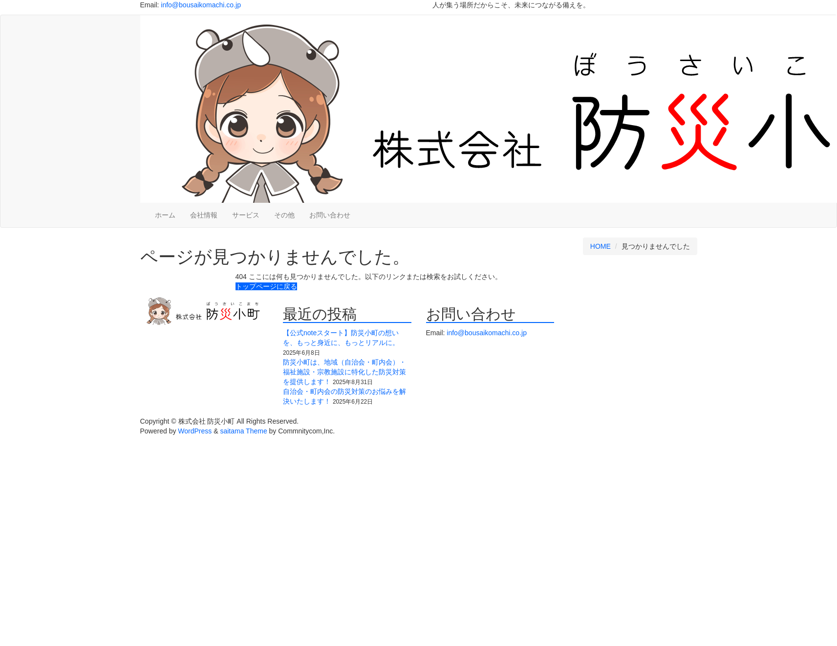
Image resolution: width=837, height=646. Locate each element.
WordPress (195, 431)
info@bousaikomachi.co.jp (201, 5)
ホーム (165, 215)
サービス (245, 215)
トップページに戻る (266, 286)
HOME (600, 246)
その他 (284, 215)
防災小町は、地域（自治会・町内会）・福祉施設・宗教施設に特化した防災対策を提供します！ (344, 372)
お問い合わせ (329, 215)
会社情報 (203, 215)
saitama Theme (243, 431)
